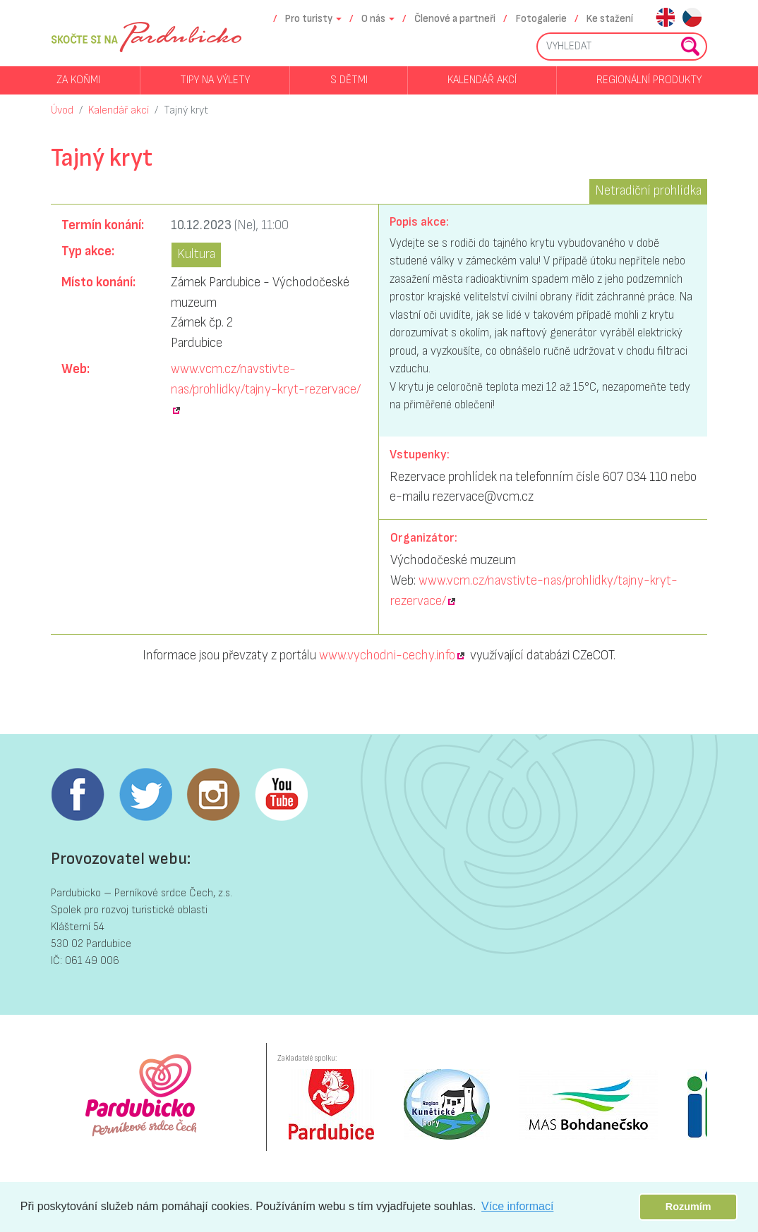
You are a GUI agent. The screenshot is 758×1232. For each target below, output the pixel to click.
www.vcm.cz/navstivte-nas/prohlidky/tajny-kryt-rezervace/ (266, 379)
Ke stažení (609, 18)
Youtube (281, 795)
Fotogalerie (541, 18)
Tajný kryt (186, 110)
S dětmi (349, 80)
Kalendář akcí (482, 80)
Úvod (62, 110)
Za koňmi (78, 80)
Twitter (145, 795)
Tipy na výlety (215, 80)
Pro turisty (308, 18)
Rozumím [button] (688, 1206)
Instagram (213, 795)
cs (692, 19)
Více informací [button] (517, 1206)
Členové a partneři (454, 18)
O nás (373, 18)
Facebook (77, 795)
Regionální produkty (649, 80)
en (665, 19)
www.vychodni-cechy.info (387, 655)
